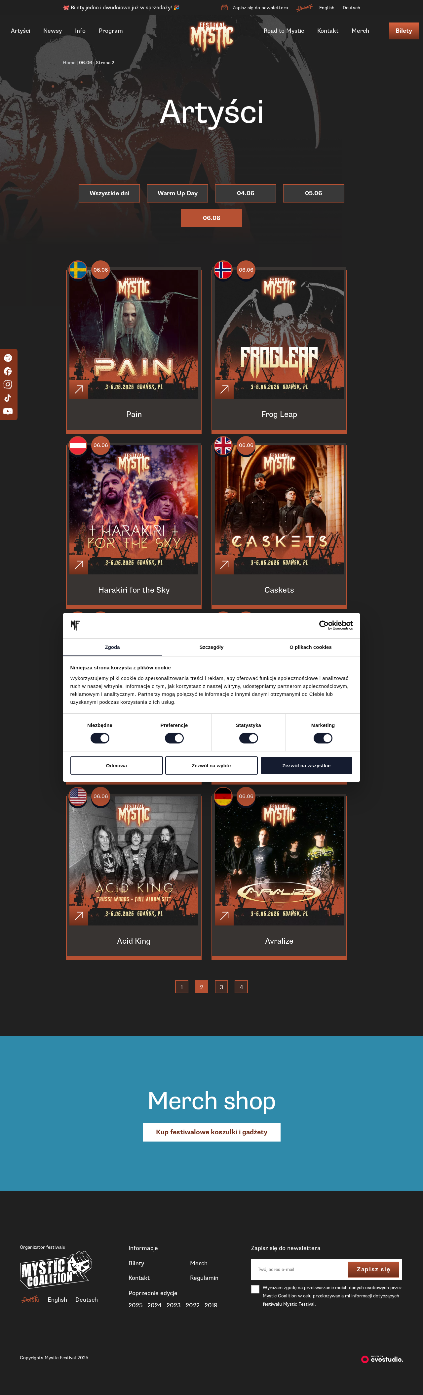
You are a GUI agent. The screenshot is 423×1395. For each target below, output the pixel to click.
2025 (135, 1319)
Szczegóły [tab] (212, 647)
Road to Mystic (284, 30)
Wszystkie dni (110, 193)
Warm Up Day (178, 193)
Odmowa (116, 765)
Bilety (404, 31)
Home (69, 63)
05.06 (313, 193)
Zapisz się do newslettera (260, 8)
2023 (174, 1319)
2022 (193, 1319)
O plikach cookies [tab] (310, 647)
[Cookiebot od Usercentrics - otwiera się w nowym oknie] (324, 625)
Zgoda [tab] (112, 647)
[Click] (80, 391)
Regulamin (204, 1292)
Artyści (20, 30)
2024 (154, 1319)
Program (111, 30)
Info (80, 30)
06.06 (85, 63)
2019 (211, 1319)
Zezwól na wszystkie (307, 765)
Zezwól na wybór (211, 765)
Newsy (52, 30)
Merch (360, 30)
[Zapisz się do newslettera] (224, 7)
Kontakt (327, 30)
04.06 (245, 193)
